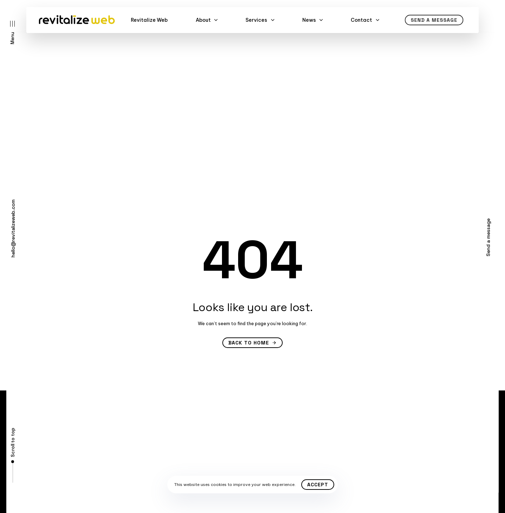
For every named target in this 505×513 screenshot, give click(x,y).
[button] (12, 32)
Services (259, 20)
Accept (317, 484)
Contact (365, 20)
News (312, 20)
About (207, 20)
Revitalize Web (149, 20)
